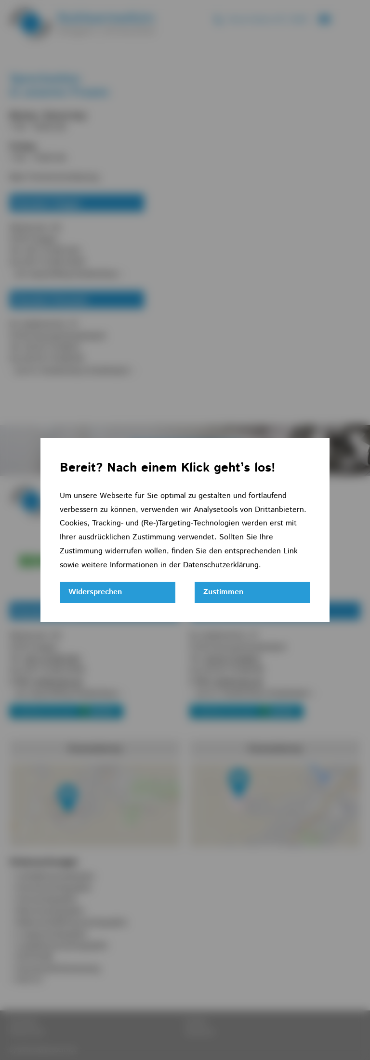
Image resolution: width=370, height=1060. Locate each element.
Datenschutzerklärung (221, 565)
